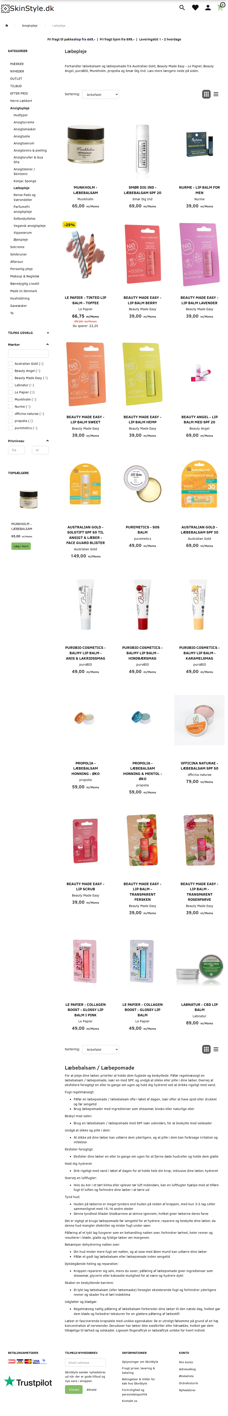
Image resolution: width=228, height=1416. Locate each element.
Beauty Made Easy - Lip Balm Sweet (85, 419)
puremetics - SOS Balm (142, 529)
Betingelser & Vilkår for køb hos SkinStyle (138, 1381)
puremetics (142, 538)
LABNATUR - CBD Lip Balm (199, 1007)
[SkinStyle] (28, 7)
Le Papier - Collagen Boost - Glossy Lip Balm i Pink (85, 1009)
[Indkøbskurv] (221, 7)
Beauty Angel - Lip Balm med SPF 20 (199, 419)
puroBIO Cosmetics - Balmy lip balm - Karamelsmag (199, 653)
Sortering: (72, 94)
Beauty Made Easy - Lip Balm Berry (142, 300)
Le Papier (85, 309)
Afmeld (91, 1389)
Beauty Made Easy (142, 309)
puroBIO (85, 664)
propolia (85, 779)
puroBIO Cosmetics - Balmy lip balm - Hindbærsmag (142, 653)
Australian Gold (85, 549)
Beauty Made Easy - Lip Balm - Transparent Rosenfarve (199, 891)
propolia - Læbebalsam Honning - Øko (85, 768)
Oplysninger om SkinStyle (140, 1361)
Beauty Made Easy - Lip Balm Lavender (199, 300)
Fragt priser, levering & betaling (138, 1370)
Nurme (199, 199)
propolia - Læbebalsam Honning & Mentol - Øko (142, 770)
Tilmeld (74, 1389)
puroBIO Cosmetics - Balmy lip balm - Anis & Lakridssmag (85, 653)
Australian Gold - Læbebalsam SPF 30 (199, 529)
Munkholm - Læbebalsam (21, 526)
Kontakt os (129, 1401)
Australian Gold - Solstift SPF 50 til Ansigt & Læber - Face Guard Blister (85, 534)
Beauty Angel (199, 428)
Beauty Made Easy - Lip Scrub (85, 886)
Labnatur (199, 1016)
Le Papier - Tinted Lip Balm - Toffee (85, 300)
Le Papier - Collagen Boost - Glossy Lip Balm (142, 1009)
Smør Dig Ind (142, 199)
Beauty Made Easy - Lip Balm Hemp (142, 419)
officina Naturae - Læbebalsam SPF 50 (199, 765)
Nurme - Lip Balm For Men (199, 190)
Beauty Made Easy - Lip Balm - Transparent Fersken (142, 891)
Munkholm (85, 199)
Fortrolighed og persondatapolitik (134, 1392)
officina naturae (200, 774)
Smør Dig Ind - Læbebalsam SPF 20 (142, 190)
